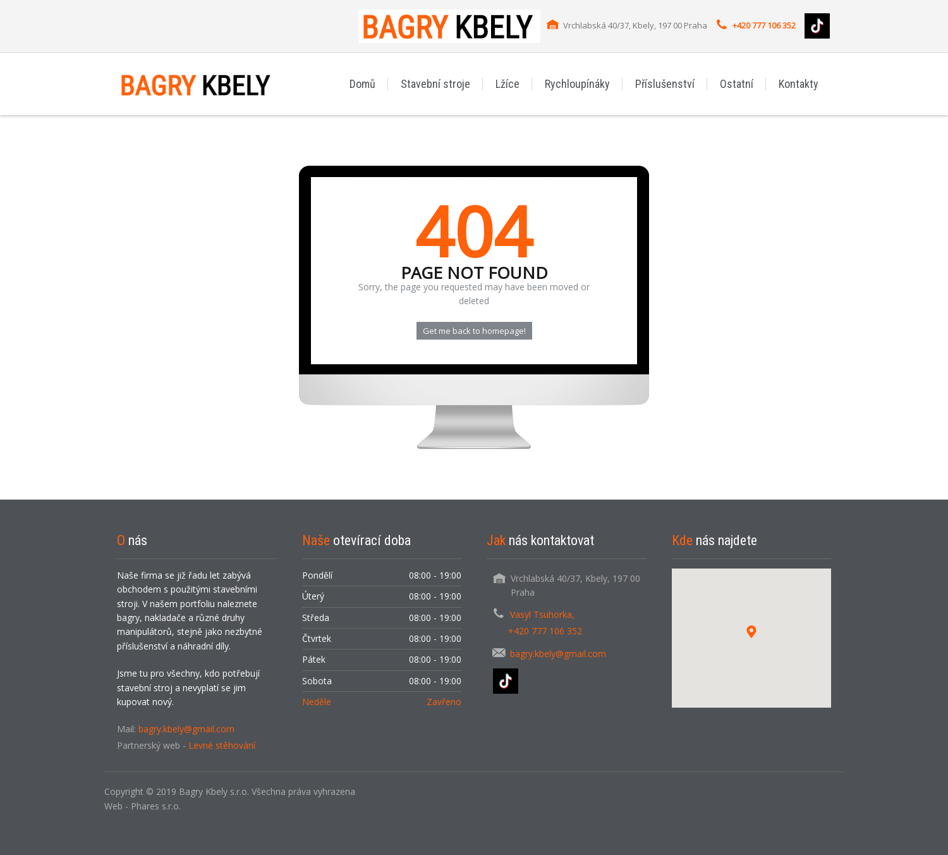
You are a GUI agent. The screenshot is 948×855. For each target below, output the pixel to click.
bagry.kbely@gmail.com (186, 729)
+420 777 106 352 (764, 25)
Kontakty (798, 83)
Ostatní (736, 83)
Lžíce (507, 83)
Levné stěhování (221, 745)
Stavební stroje (435, 83)
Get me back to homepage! (474, 330)
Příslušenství (665, 83)
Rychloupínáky (577, 83)
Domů (362, 83)
